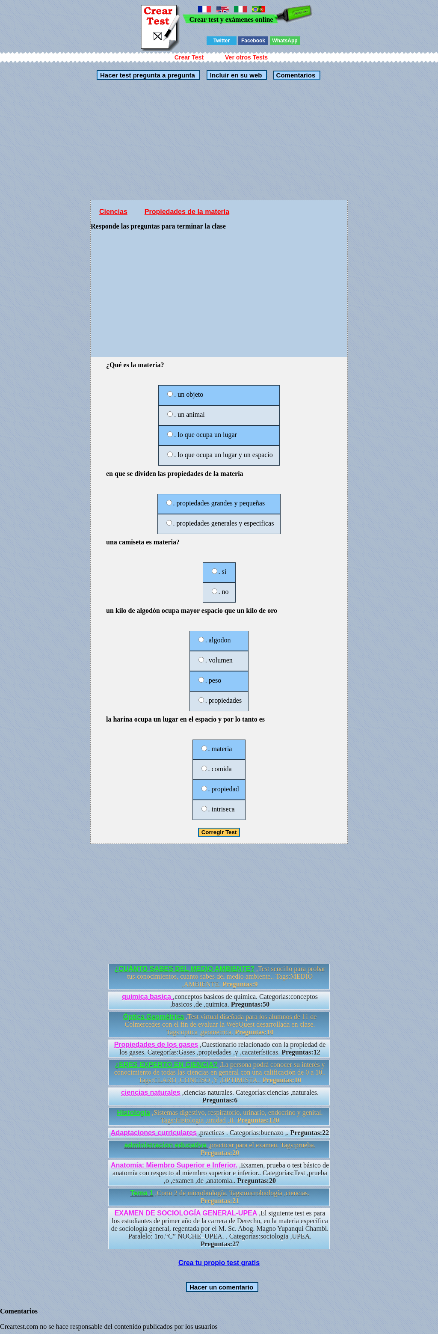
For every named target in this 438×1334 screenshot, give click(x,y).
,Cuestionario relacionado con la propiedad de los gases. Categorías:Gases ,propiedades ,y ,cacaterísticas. (220, 1048)
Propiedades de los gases (156, 1044)
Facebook (253, 41)
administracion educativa (166, 1145)
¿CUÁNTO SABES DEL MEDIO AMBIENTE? (184, 968)
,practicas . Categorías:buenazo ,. (220, 1132)
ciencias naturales (151, 1092)
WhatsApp (284, 41)
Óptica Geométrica (153, 1016)
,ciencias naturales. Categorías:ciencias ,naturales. (220, 1096)
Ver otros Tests (246, 57)
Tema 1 (142, 1193)
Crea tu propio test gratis (219, 1262)
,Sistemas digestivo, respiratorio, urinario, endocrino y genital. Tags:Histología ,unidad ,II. (220, 1116)
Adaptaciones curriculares (154, 1132)
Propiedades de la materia (187, 211)
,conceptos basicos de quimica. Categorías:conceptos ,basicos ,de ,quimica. (220, 1000)
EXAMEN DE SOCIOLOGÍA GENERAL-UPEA (186, 1213)
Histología (133, 1112)
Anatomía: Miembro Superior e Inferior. (174, 1165)
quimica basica (147, 996)
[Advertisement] (219, 140)
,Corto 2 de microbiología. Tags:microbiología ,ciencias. (220, 1196)
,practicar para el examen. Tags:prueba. (220, 1148)
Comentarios (294, 75)
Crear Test (189, 57)
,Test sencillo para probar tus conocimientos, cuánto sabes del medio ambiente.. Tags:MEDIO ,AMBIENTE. (219, 976)
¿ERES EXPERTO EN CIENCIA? (166, 1064)
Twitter (221, 41)
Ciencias (113, 211)
